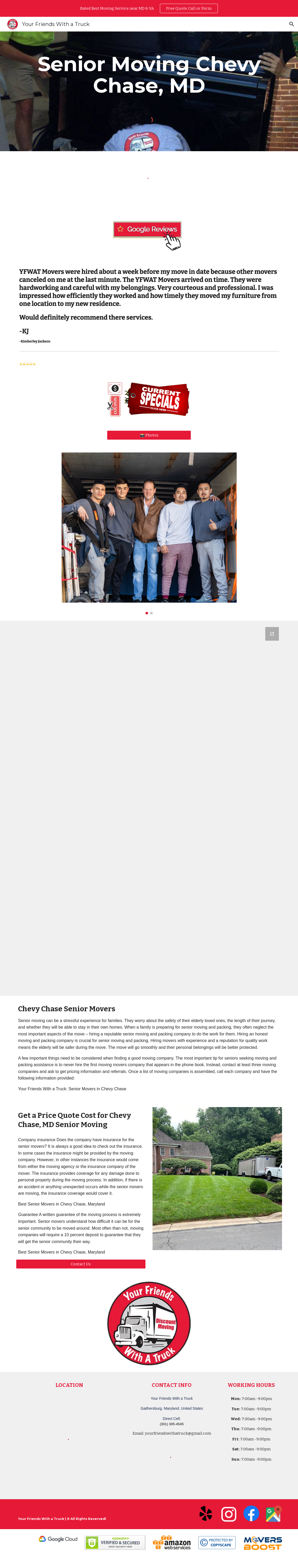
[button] (291, 24)
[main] (149, 74)
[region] (149, 8)
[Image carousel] (149, 533)
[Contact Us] (80, 1264)
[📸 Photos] (149, 435)
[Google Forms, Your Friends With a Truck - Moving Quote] (149, 808)
